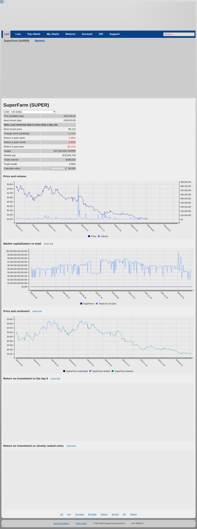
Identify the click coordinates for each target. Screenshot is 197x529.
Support (115, 34)
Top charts (33, 34)
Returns (70, 34)
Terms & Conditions (61, 523)
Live (18, 34)
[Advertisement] (98, 70)
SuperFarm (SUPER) (16, 40)
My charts (53, 34)
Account (87, 34)
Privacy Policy (81, 523)
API (101, 34)
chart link (48, 243)
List (6, 34)
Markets (40, 40)
